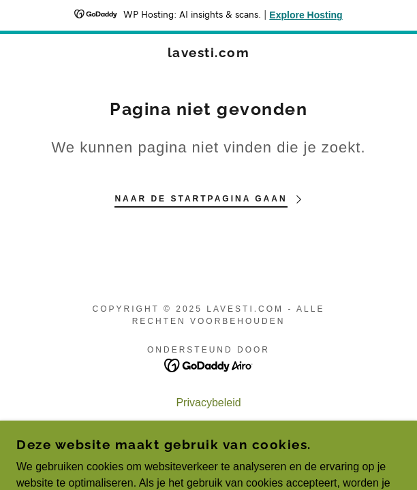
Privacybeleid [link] (208, 402)
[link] (208, 53)
